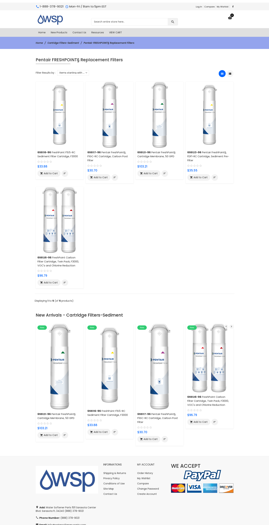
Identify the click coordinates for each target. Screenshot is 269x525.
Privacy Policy (111, 458)
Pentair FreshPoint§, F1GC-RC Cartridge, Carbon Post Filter (108, 156)
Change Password (148, 469)
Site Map (108, 469)
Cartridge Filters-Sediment (64, 43)
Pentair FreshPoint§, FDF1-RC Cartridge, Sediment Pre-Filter (209, 156)
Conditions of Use (114, 464)
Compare (209, 6)
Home (39, 43)
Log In (199, 6)
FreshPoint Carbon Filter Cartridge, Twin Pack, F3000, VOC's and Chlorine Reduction (58, 261)
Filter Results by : (45, 72)
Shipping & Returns (114, 453)
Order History (145, 453)
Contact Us (110, 474)
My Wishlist (222, 6)
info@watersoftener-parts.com (67, 505)
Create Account (147, 474)
